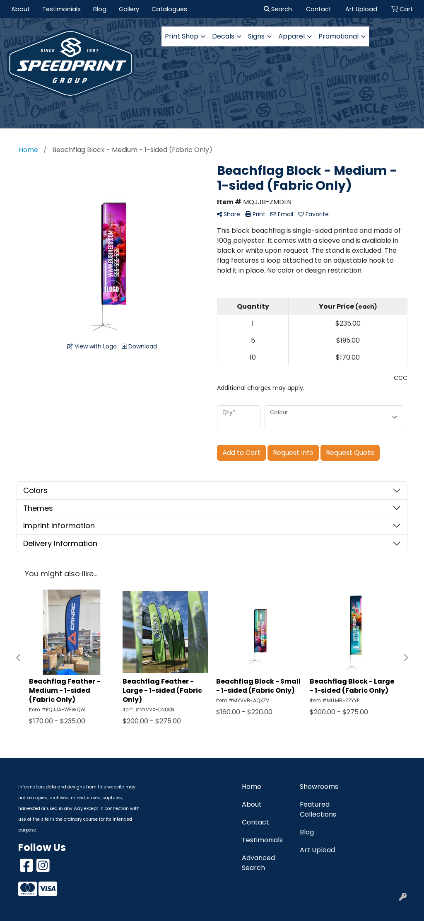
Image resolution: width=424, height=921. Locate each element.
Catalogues (169, 9)
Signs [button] (256, 36)
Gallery (129, 9)
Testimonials (61, 9)
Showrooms (319, 786)
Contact (255, 822)
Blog (99, 9)
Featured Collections (318, 809)
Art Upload (317, 850)
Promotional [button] (338, 36)
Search (278, 9)
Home (251, 786)
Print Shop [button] (181, 36)
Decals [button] (223, 36)
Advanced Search (258, 863)
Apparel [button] (291, 36)
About (20, 9)
